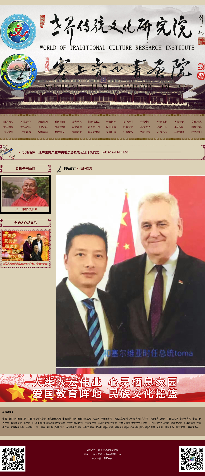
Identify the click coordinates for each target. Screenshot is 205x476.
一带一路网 (39, 427)
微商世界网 (176, 423)
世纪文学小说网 (139, 423)
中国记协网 (68, 418)
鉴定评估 (77, 127)
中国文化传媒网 (53, 418)
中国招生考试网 (73, 427)
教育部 (151, 427)
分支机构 (162, 121)
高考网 (144, 418)
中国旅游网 (49, 423)
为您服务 (145, 132)
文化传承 (196, 121)
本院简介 (25, 121)
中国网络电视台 (36, 418)
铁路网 (29, 427)
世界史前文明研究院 (175, 427)
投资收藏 (111, 127)
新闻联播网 (189, 423)
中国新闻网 (20, 418)
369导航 (153, 423)
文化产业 (128, 121)
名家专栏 (128, 127)
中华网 (109, 427)
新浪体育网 (185, 418)
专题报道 (111, 132)
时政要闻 (60, 121)
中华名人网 (133, 427)
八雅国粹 (43, 132)
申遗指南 (111, 121)
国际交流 (196, 127)
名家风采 (162, 132)
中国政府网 (88, 427)
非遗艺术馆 (94, 132)
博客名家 (77, 132)
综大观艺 (77, 121)
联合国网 (100, 427)
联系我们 (196, 132)
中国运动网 (172, 418)
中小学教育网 (133, 418)
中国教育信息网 (157, 418)
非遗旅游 (145, 127)
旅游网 (96, 418)
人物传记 (179, 121)
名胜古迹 (60, 132)
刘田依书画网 (25, 168)
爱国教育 (8, 127)
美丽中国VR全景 (75, 423)
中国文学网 (90, 423)
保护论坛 (43, 127)
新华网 (50, 427)
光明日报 (59, 427)
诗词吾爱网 (103, 423)
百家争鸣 (60, 127)
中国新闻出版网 (83, 418)
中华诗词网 (124, 423)
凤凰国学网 (106, 418)
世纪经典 (25, 127)
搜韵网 (114, 423)
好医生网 (25, 423)
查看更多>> (193, 427)
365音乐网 (37, 423)
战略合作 (162, 127)
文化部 (160, 427)
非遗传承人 (94, 121)
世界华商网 (163, 423)
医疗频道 (15, 423)
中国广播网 (8, 418)
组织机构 (43, 121)
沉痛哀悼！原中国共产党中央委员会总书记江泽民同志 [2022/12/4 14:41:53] (75, 152)
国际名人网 (120, 427)
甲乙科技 (108, 458)
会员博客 (179, 132)
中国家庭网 (119, 418)
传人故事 (8, 132)
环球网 (143, 427)
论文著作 (25, 132)
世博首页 (60, 423)
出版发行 (128, 132)
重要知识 (179, 127)
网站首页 (8, 121)
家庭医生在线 (17, 427)
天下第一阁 (94, 127)
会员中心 (145, 121)
